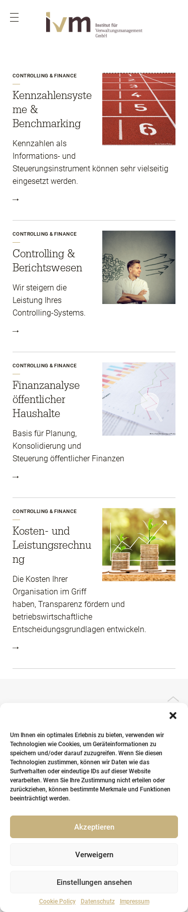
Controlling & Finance (45, 75)
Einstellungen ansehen (94, 882)
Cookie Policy (57, 901)
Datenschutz (98, 901)
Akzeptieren (94, 827)
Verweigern (94, 854)
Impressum (134, 901)
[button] (173, 716)
